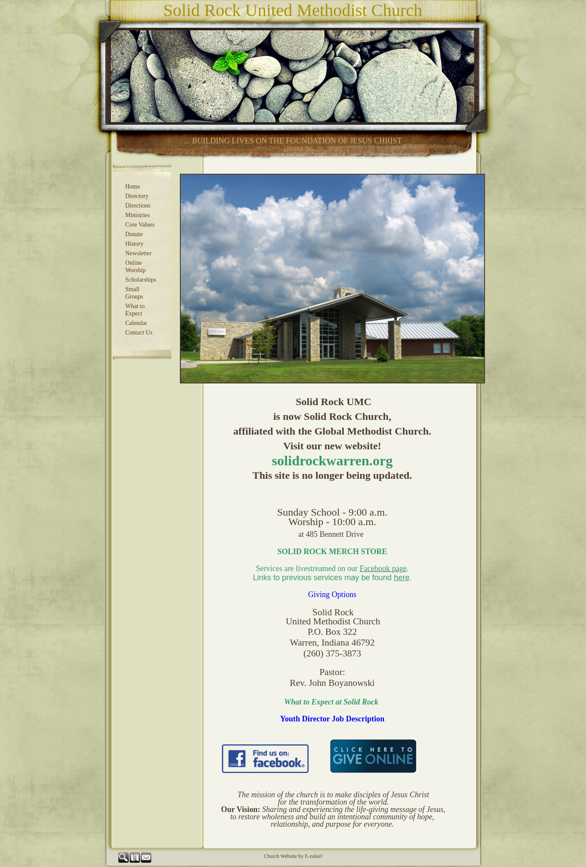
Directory (137, 196)
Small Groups (134, 293)
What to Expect (135, 310)
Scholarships (140, 279)
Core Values (140, 224)
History (134, 243)
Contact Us (139, 332)
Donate (134, 234)
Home (132, 186)
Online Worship (135, 266)
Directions (137, 205)
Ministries (137, 215)
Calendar (136, 323)
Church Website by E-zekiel (293, 856)
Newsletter (138, 253)
